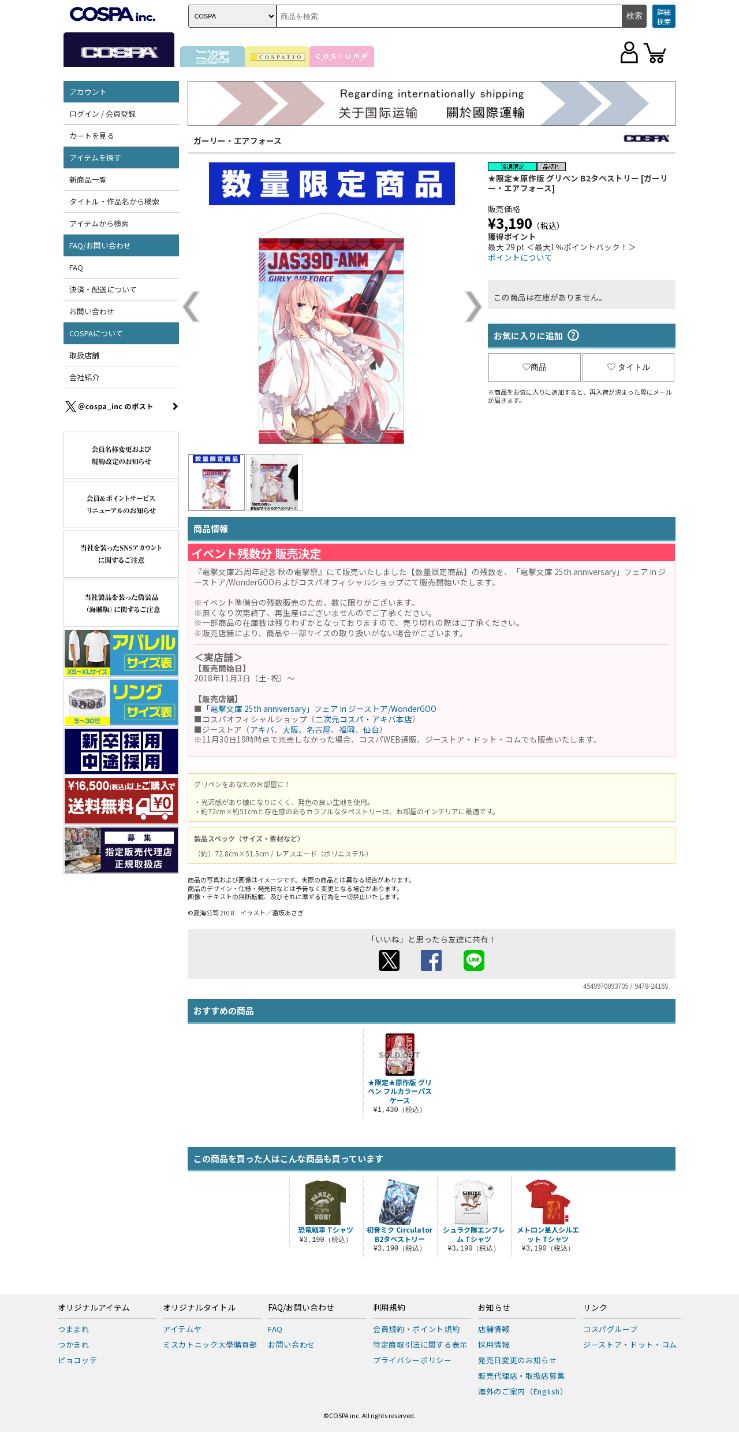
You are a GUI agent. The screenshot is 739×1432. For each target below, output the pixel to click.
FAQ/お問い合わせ (100, 245)
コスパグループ (610, 1328)
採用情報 (494, 1344)
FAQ (76, 267)
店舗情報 (494, 1328)
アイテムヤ (182, 1328)
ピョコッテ (77, 1360)
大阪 (290, 729)
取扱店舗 (84, 355)
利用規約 (389, 1308)
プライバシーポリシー (412, 1360)
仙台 (371, 729)
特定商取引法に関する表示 (420, 1344)
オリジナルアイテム (94, 1308)
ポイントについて (520, 257)
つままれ (73, 1328)
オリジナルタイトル (199, 1308)
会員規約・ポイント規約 (416, 1328)
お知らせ (494, 1308)
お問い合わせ (91, 311)
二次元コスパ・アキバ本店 (363, 719)
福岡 (347, 729)
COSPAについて (96, 333)
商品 (534, 367)
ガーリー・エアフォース (237, 140)
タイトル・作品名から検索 (114, 201)
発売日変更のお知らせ (517, 1360)
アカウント (88, 91)
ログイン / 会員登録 (102, 113)
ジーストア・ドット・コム (630, 1344)
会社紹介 (84, 377)
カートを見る (91, 135)
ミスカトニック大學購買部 (210, 1344)
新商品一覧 (88, 179)
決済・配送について (103, 289)
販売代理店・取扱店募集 (521, 1375)
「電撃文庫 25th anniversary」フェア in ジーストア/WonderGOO (319, 708)
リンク (595, 1308)
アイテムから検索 (99, 223)
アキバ (262, 729)
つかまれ (73, 1344)
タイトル (628, 367)
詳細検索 (664, 16)
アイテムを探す (95, 157)
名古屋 (319, 729)
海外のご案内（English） (523, 1391)
